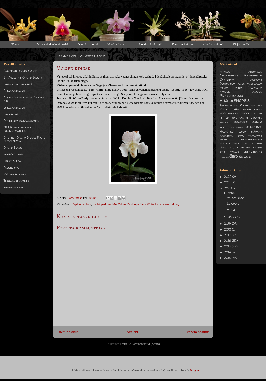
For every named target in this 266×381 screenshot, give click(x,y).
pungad (224, 139)
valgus (234, 151)
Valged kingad (236, 198)
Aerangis (225, 71)
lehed (242, 131)
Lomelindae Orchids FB (19, 84)
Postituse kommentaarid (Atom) (140, 344)
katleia (256, 121)
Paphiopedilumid (14, 154)
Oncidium (257, 91)
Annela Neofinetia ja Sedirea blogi (24, 99)
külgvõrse (226, 131)
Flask (241, 83)
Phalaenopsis (235, 100)
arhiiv (236, 109)
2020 (228, 188)
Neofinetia (255, 87)
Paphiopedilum (81, 204)
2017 (228, 235)
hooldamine (229, 113)
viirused (224, 157)
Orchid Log (11, 114)
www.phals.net (13, 187)
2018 (228, 229)
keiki (222, 127)
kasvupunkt (240, 122)
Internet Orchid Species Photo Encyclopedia (24, 139)
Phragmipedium (229, 105)
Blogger (195, 370)
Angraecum (255, 71)
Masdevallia (254, 83)
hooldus (248, 113)
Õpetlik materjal (88, 44)
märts (232, 216)
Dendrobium (227, 83)
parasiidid (226, 135)
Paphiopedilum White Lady (144, 204)
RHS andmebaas (15, 174)
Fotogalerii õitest (182, 44)
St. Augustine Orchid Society (23, 77)
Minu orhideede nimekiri (52, 44)
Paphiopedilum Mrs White (109, 204)
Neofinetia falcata (118, 44)
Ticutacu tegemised (16, 181)
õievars (245, 156)
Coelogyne (256, 79)
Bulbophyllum (253, 75)
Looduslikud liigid (150, 44)
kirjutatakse (236, 127)
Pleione (245, 105)
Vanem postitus (198, 332)
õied (233, 156)
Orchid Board (13, 147)
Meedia (224, 87)
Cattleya (227, 79)
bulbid (247, 109)
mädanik (256, 131)
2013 (228, 258)
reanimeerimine (251, 139)
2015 (228, 246)
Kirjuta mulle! (241, 44)
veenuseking (171, 204)
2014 (228, 252)
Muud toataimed (213, 44)
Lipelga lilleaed (14, 107)
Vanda (224, 109)
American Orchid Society (20, 71)
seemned (249, 143)
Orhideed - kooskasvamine (21, 121)
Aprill (231, 209)
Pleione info (11, 167)
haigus (258, 109)
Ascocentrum (229, 75)
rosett (238, 143)
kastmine (225, 122)
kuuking (254, 126)
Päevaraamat (19, 44)
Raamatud (256, 105)
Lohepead (233, 204)
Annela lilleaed (14, 91)
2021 (228, 182)
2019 (228, 224)
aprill (232, 193)
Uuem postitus (67, 332)
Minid (238, 87)
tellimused (243, 147)
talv (231, 147)
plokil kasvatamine (250, 135)
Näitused (225, 91)
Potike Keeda (12, 161)
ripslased (226, 143)
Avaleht (132, 332)
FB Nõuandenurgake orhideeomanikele (17, 129)
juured (256, 117)
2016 (228, 241)
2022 (228, 177)
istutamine (239, 117)
